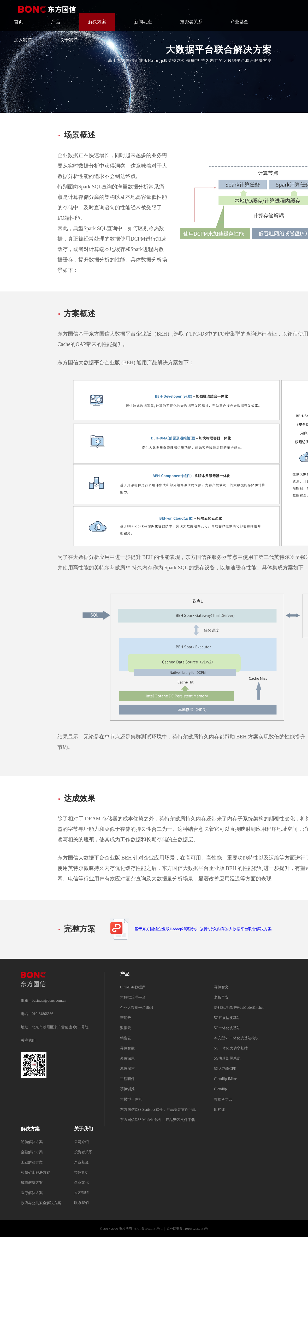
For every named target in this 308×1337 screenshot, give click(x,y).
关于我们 (69, 40)
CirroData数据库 (133, 987)
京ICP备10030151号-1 (148, 1229)
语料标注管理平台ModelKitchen (239, 1008)
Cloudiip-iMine (225, 1079)
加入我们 (23, 40)
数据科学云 (223, 1100)
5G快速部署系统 (227, 1059)
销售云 (125, 1038)
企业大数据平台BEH (136, 1008)
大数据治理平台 (133, 998)
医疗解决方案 (32, 1193)
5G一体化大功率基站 (231, 1048)
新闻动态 (143, 22)
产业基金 (239, 22)
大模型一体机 (131, 1100)
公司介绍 (81, 1142)
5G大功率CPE (225, 1069)
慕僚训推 (127, 1089)
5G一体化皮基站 (227, 1028)
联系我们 (81, 1203)
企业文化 (81, 1183)
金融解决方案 (32, 1152)
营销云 (125, 1018)
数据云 (125, 1028)
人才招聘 (81, 1193)
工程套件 (127, 1079)
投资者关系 (191, 22)
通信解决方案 (32, 1142)
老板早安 (221, 998)
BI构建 (219, 1110)
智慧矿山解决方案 (35, 1173)
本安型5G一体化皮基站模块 (236, 1038)
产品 (55, 22)
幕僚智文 (221, 987)
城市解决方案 (32, 1183)
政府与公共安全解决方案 (41, 1203)
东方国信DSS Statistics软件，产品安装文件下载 (158, 1110)
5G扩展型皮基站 (227, 1018)
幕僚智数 (127, 1048)
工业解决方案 (32, 1163)
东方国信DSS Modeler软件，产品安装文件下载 (157, 1120)
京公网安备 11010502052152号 (187, 1229)
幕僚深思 (127, 1059)
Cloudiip (220, 1089)
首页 (18, 22)
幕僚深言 (127, 1069)
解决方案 (97, 22)
